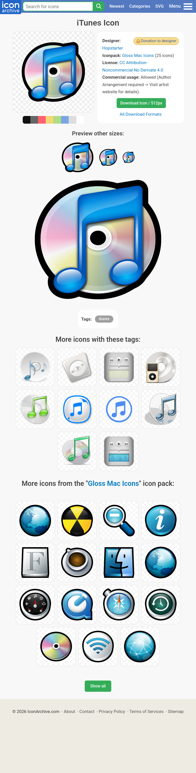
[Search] (98, 6)
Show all (98, 686)
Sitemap (176, 711)
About (69, 711)
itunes (104, 319)
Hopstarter (112, 48)
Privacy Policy (112, 711)
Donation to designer (158, 41)
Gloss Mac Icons (138, 55)
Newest (116, 6)
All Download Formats (141, 114)
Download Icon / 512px (141, 103)
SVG (159, 6)
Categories (139, 6)
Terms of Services (146, 711)
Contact (86, 711)
